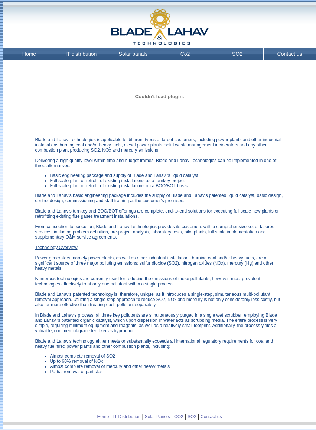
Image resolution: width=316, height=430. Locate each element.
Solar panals (133, 54)
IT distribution (81, 54)
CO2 (178, 416)
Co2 (185, 54)
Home (29, 54)
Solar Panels (157, 416)
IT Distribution (127, 416)
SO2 (237, 54)
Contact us (289, 54)
